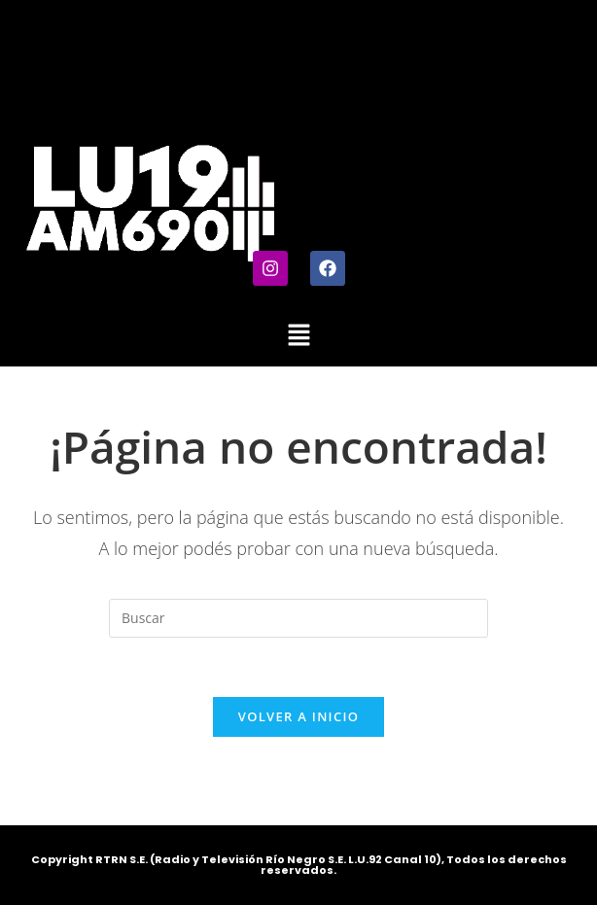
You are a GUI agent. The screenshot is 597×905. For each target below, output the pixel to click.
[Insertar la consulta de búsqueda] (298, 618)
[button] (298, 335)
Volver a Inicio (298, 716)
